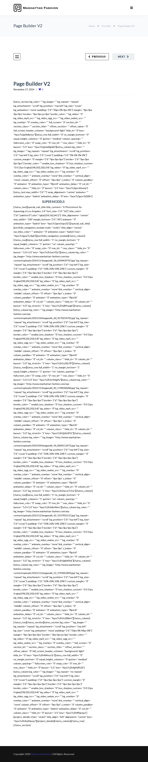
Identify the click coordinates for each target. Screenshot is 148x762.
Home (92, 25)
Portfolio (106, 25)
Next (121, 56)
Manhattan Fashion (41, 754)
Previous (99, 56)
